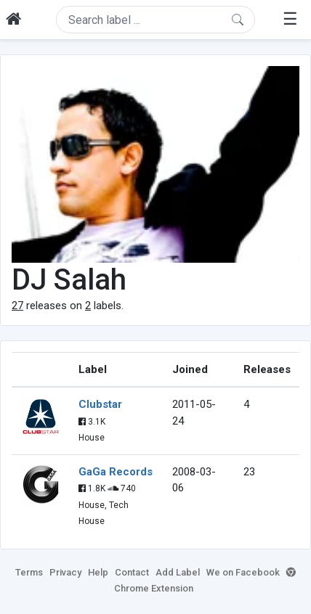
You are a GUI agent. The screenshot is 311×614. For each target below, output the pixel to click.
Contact (132, 572)
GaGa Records (115, 471)
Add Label (178, 572)
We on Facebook (243, 572)
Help (98, 572)
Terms (29, 572)
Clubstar (100, 404)
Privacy (65, 572)
